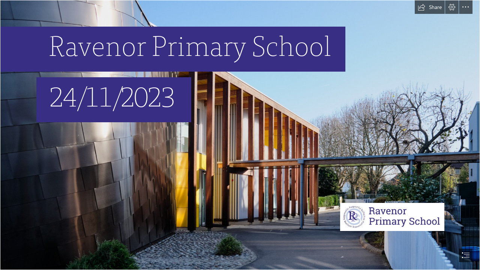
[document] (240, 135)
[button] (430, 7)
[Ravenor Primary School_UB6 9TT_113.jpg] (240, 135)
